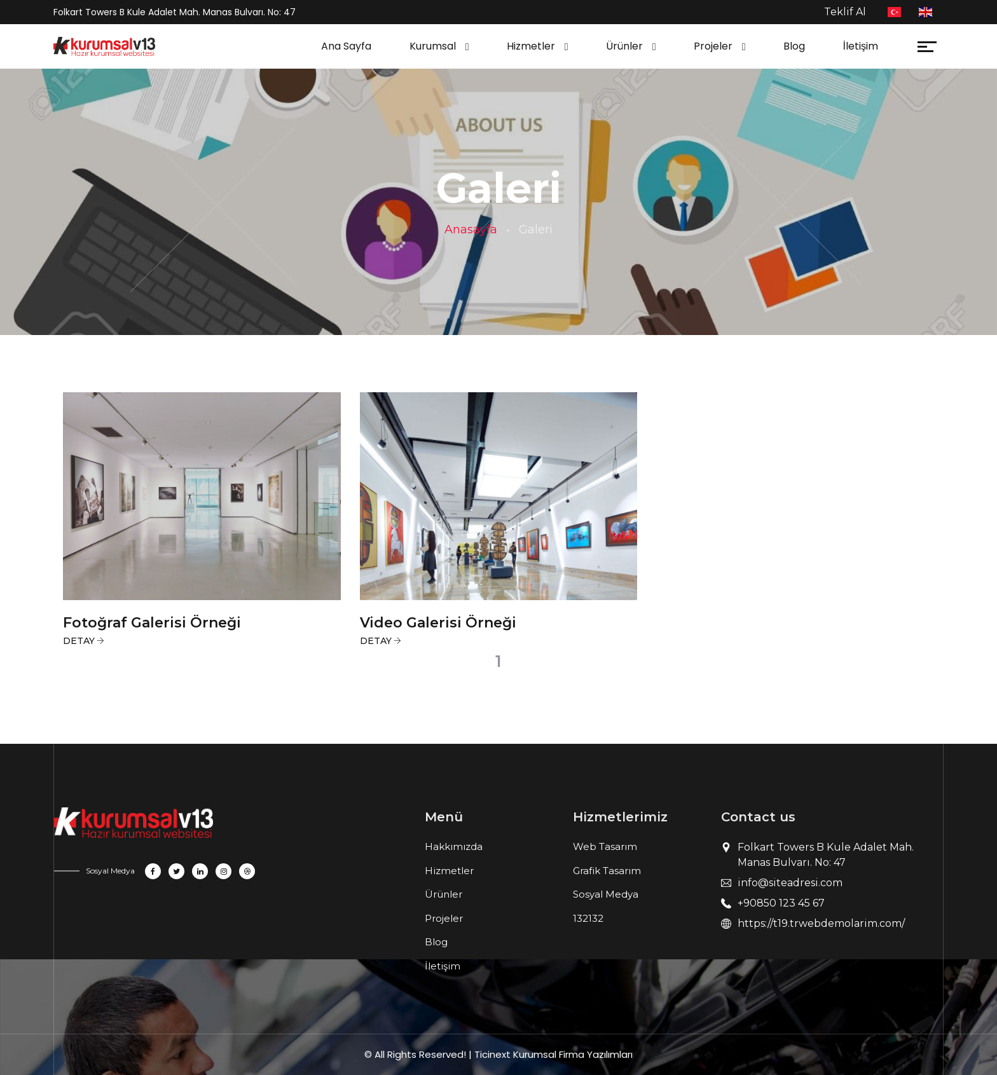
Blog (794, 46)
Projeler (713, 46)
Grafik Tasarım (607, 871)
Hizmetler (531, 46)
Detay (79, 641)
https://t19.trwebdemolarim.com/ (821, 923)
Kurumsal (432, 46)
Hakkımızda (454, 846)
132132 (588, 918)
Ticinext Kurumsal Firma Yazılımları (553, 1054)
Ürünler (624, 46)
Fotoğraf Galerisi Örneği (152, 622)
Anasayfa (470, 229)
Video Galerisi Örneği (438, 622)
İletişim (860, 46)
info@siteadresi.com (790, 883)
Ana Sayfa (346, 46)
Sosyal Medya (605, 894)
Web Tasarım (605, 846)
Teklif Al (845, 12)
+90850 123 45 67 (781, 903)
